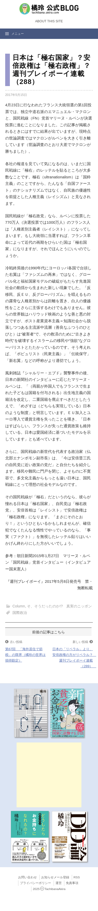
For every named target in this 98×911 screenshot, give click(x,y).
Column (18, 606)
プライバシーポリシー (35, 883)
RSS (77, 877)
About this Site (49, 21)
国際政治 (19, 613)
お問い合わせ (27, 877)
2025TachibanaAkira (49, 889)
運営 (58, 883)
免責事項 (72, 883)
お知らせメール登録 (55, 877)
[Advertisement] (49, 774)
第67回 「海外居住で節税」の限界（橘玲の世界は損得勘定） (25, 654)
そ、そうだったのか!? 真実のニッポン (59, 606)
